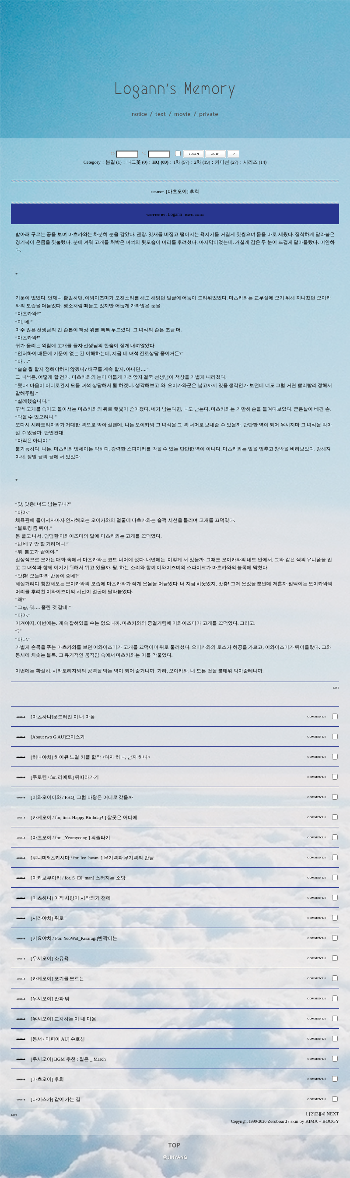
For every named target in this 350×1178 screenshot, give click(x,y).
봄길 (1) (113, 162)
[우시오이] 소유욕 (50, 958)
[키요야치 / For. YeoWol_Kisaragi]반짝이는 (74, 938)
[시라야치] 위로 (47, 918)
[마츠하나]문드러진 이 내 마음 (63, 716)
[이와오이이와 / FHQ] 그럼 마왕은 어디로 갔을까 (82, 797)
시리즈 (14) (254, 162)
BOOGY (330, 1121)
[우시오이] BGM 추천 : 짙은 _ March (68, 1059)
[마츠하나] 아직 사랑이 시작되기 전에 (71, 898)
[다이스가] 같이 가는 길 (55, 1099)
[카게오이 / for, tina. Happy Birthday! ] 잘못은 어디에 (84, 817)
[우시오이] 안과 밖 (50, 998)
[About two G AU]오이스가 (58, 737)
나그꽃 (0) (136, 162)
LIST (336, 687)
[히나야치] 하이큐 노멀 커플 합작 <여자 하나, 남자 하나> (90, 757)
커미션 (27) (226, 162)
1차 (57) (181, 162)
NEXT (333, 1113)
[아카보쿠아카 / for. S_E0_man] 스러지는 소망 (78, 878)
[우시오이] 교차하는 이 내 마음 (63, 1018)
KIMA (311, 1121)
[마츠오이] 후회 (47, 1079)
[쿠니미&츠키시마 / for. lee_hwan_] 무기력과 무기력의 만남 (92, 857)
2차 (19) (202, 162)
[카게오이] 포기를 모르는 (57, 978)
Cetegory (92, 162)
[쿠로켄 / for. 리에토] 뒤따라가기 (65, 777)
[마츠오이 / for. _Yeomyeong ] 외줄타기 (70, 837)
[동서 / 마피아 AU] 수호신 (58, 1039)
